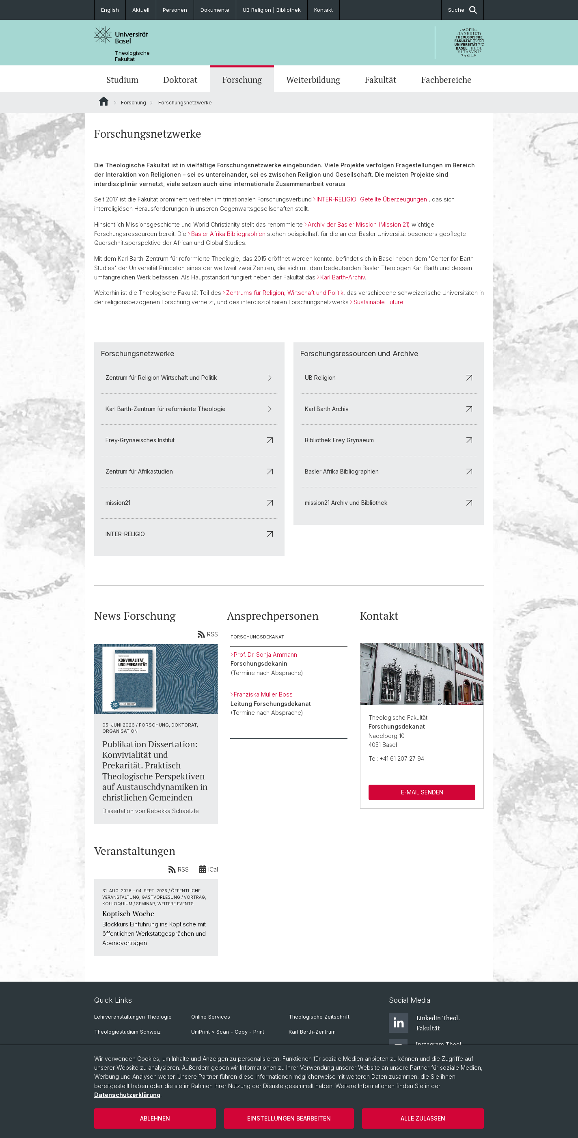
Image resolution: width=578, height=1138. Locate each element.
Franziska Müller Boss (263, 694)
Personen (175, 9)
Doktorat (180, 79)
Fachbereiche (446, 79)
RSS (207, 634)
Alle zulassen (423, 1118)
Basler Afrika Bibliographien (228, 233)
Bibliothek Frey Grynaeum (388, 439)
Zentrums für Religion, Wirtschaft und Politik (284, 293)
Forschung (242, 79)
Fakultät (381, 79)
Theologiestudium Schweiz (127, 1032)
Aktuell (140, 9)
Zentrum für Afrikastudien (189, 470)
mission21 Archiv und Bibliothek (388, 502)
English (110, 9)
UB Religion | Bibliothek (272, 9)
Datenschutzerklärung (127, 1094)
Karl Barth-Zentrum (312, 1032)
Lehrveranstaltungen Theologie (133, 1017)
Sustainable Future (378, 302)
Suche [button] (462, 10)
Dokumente (215, 9)
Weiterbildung (313, 79)
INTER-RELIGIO (189, 533)
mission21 (189, 502)
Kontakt (323, 9)
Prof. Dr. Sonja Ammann (265, 654)
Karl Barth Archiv (388, 408)
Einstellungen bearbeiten (289, 1118)
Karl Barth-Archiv (342, 277)
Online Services (210, 1017)
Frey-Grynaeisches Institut (189, 439)
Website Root (103, 101)
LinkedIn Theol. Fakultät (424, 1023)
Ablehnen (155, 1118)
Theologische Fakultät (132, 56)
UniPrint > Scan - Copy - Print (227, 1032)
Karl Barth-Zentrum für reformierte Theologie (189, 408)
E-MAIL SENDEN (422, 791)
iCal (208, 869)
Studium (122, 79)
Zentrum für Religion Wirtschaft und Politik (189, 377)
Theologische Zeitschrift (319, 1017)
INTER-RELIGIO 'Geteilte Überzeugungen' (373, 199)
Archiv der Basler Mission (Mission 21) (359, 224)
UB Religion (388, 377)
